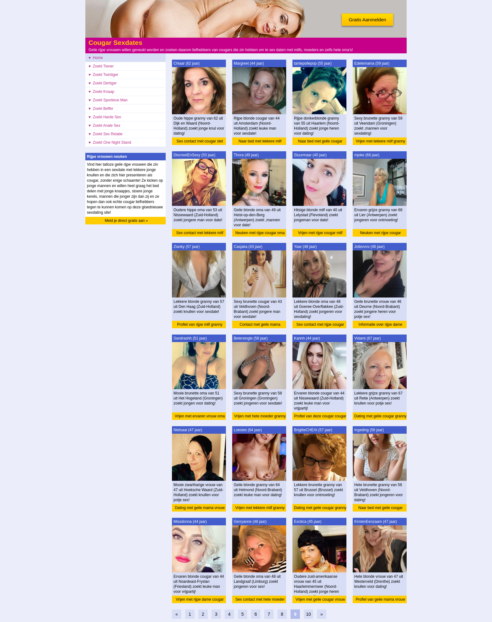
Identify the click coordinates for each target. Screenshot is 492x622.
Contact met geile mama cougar (259, 325)
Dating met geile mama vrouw (200, 508)
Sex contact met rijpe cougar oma (320, 325)
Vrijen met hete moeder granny (260, 416)
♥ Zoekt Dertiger (102, 83)
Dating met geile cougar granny (380, 416)
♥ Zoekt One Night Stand (109, 142)
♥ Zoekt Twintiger (103, 74)
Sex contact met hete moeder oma (260, 600)
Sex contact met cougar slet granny (199, 142)
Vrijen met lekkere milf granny (380, 141)
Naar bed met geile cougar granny (320, 142)
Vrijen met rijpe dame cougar (200, 599)
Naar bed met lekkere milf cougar (259, 142)
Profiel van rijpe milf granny (199, 324)
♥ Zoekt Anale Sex (104, 125)
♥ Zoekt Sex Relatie (105, 134)
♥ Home (95, 58)
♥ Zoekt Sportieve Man (108, 100)
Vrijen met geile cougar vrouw (320, 599)
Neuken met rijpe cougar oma (260, 233)
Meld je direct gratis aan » (126, 220)
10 (308, 614)
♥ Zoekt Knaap (101, 91)
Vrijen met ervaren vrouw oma (200, 416)
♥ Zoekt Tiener (101, 66)
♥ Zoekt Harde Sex (104, 117)
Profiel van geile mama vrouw (380, 599)
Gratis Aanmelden (367, 19)
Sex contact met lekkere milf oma (199, 234)
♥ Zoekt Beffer (100, 108)
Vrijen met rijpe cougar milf (320, 233)
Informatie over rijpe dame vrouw (380, 325)
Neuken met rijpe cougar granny (380, 234)
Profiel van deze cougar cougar (320, 416)
